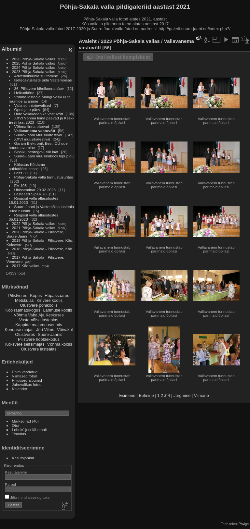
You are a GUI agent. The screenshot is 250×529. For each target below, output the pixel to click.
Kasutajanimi (23, 458)
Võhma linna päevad (31, 126)
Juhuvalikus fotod (27, 384)
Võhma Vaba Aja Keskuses (38, 315)
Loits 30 (21, 173)
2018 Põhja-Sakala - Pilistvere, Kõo (42, 249)
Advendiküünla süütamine (36, 76)
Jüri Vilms (45, 329)
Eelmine (146, 395)
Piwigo (244, 524)
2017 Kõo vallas (25, 266)
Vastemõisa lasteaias (38, 319)
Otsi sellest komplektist (122, 57)
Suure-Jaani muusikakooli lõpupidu (44, 156)
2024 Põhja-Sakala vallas (33, 67)
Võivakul (65, 329)
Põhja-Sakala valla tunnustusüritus (43, 177)
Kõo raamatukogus (22, 310)
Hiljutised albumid (27, 380)
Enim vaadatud (25, 372)
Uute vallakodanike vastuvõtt (38, 114)
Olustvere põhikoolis (38, 305)
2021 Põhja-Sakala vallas (33, 228)
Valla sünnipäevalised (32, 105)
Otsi (15, 425)
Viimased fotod (24, 376)
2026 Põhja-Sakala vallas (33, 59)
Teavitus (19, 434)
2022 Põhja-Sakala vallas (33, 223)
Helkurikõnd (24, 93)
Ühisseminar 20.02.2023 (35, 190)
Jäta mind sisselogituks (27, 497)
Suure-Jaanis (50, 334)
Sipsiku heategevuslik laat (36, 152)
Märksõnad (21, 421)
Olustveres (25, 334)
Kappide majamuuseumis (38, 324)
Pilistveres (17, 295)
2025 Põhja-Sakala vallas (33, 63)
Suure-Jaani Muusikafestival (38, 135)
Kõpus (36, 295)
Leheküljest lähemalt (29, 429)
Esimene (127, 395)
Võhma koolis (59, 344)
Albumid (11, 49)
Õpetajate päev (27, 109)
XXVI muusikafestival (32, 139)
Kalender (19, 389)
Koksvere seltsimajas (24, 344)
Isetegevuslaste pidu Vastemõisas (43, 80)
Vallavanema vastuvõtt (34, 131)
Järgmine (182, 395)
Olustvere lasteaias (38, 349)
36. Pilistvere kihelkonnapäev (39, 88)
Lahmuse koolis (57, 310)
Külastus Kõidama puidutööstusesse (27, 166)
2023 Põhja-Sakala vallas (33, 71)
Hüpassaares (57, 295)
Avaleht (88, 41)
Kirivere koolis (49, 300)
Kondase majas (19, 329)
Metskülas (24, 300)
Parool (10, 484)
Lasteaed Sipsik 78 (30, 194)
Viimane (201, 395)
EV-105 (20, 185)
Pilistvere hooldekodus (39, 339)
